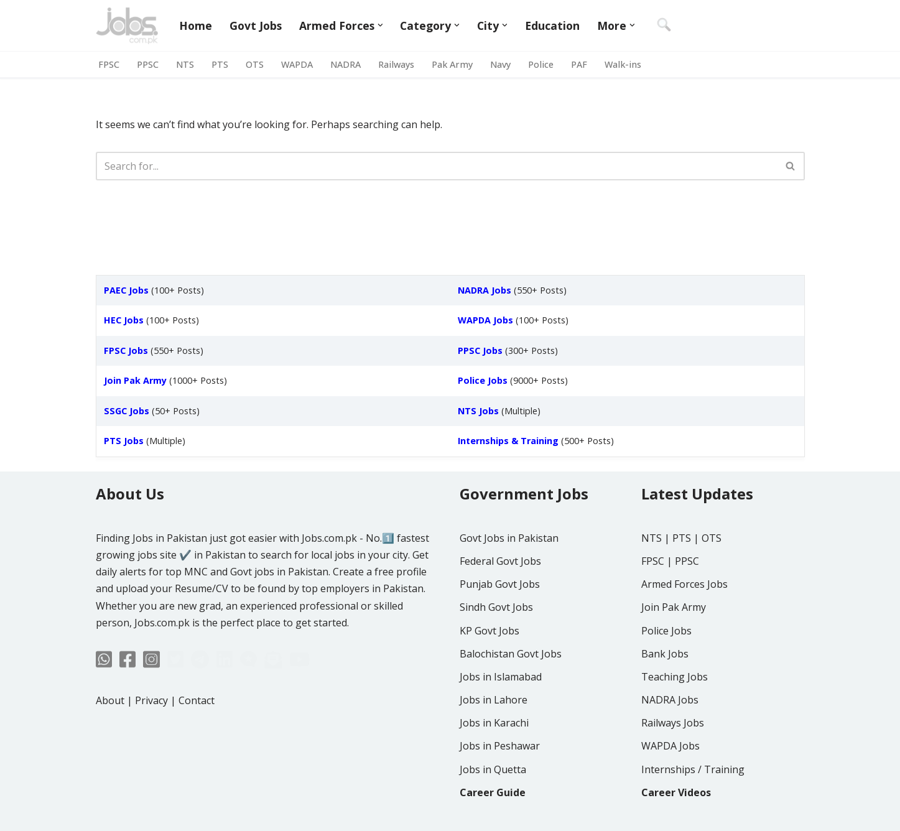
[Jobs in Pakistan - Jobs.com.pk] (127, 25)
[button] (380, 25)
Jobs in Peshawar (500, 746)
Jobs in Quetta (493, 769)
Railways (396, 64)
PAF (579, 64)
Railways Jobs (672, 723)
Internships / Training (693, 769)
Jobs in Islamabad (501, 677)
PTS (219, 64)
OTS (255, 64)
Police (541, 64)
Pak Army (452, 64)
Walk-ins (623, 64)
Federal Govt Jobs (500, 561)
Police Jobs (666, 631)
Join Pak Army (673, 607)
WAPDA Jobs (670, 746)
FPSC (108, 64)
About (110, 700)
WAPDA (297, 64)
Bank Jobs (665, 654)
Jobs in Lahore (493, 700)
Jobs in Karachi (494, 723)
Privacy (151, 700)
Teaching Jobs (674, 677)
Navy (500, 64)
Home (195, 25)
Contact (197, 700)
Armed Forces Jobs (684, 584)
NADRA (345, 64)
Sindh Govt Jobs (496, 607)
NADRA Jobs (669, 700)
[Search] (436, 166)
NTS (185, 64)
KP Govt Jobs (489, 631)
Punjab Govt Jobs (500, 584)
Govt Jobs (256, 25)
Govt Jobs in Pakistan (509, 538)
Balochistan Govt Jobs (511, 654)
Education (552, 25)
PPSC (148, 64)
